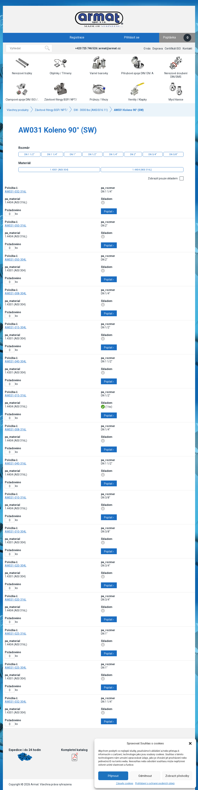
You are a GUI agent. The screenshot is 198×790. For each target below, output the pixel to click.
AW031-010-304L (15, 531)
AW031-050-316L (15, 225)
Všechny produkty (18, 110)
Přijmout (113, 776)
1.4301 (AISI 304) (59, 169)
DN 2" (133, 154)
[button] (190, 743)
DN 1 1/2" (29, 154)
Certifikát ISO (173, 48)
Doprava (158, 48)
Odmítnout (145, 776)
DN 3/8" (173, 154)
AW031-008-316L (15, 429)
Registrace (77, 37)
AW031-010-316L (15, 497)
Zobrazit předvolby (177, 776)
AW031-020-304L (15, 565)
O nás (147, 48)
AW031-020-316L (15, 599)
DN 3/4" (152, 154)
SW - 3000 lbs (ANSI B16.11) (91, 110)
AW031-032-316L (15, 191)
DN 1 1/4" (52, 154)
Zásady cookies (124, 783)
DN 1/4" (113, 154)
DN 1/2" (92, 154)
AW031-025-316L (15, 633)
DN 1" (73, 154)
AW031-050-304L (15, 259)
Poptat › (109, 211)
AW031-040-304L (15, 361)
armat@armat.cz (110, 48)
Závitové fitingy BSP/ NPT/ (51, 110)
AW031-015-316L (15, 395)
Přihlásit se (131, 37)
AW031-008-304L (15, 293)
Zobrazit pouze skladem (163, 178)
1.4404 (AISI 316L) (142, 169)
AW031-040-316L (15, 463)
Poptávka (177, 38)
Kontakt (187, 48)
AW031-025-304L (15, 667)
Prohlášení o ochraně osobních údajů (155, 783)
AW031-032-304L (15, 701)
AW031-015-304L (15, 327)
